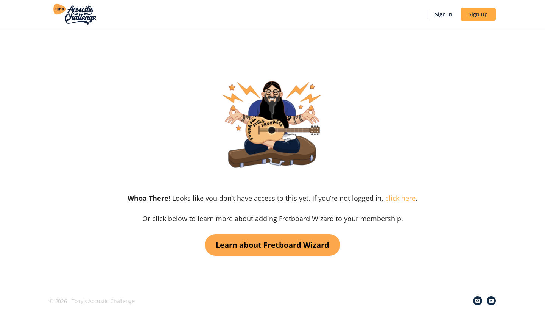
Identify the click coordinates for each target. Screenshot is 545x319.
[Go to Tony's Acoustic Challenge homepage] (74, 13)
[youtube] (491, 300)
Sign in (443, 14)
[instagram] (477, 300)
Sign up (478, 14)
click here (400, 198)
